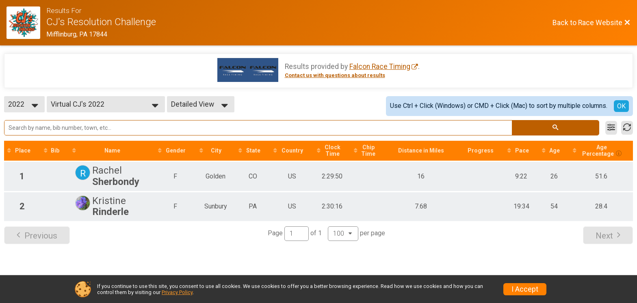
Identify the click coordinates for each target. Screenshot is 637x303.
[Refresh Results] (627, 128)
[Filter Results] (611, 128)
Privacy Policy (177, 292)
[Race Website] (26, 22)
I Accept (524, 289)
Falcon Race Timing (379, 66)
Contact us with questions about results (335, 75)
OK (621, 106)
